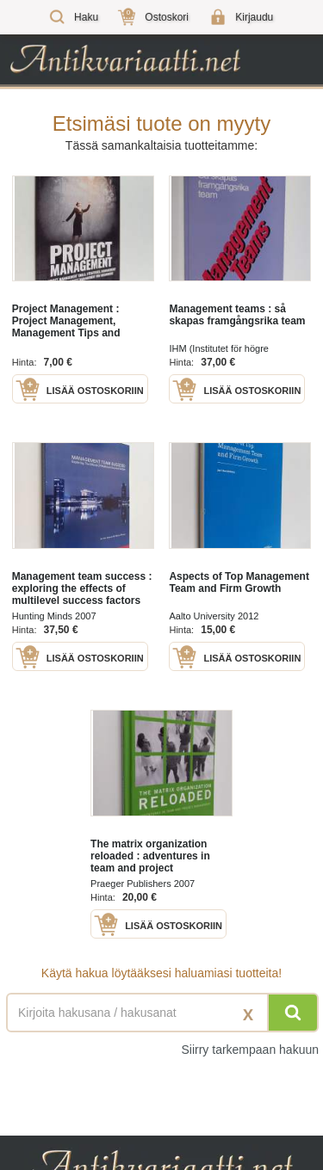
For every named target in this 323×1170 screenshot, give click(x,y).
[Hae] (293, 1012)
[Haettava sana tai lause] (161, 1012)
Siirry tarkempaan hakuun (250, 1049)
